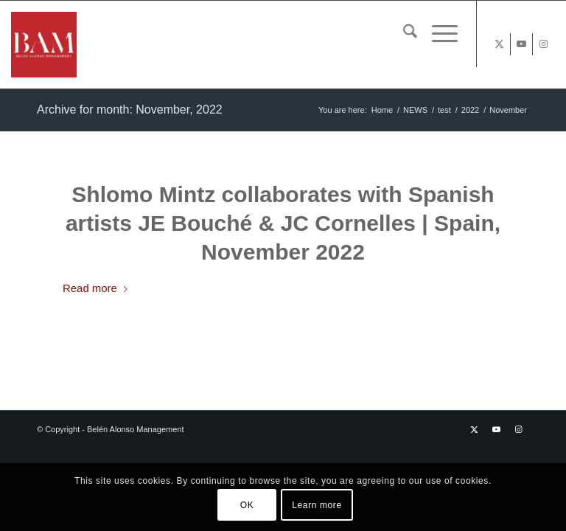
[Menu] (437, 34)
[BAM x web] (94, 44)
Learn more (316, 505)
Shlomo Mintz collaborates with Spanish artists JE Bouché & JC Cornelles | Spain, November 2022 (283, 223)
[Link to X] (499, 44)
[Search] (402, 34)
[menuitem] (402, 34)
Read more (96, 288)
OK (247, 505)
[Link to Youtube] (521, 44)
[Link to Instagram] (544, 44)
